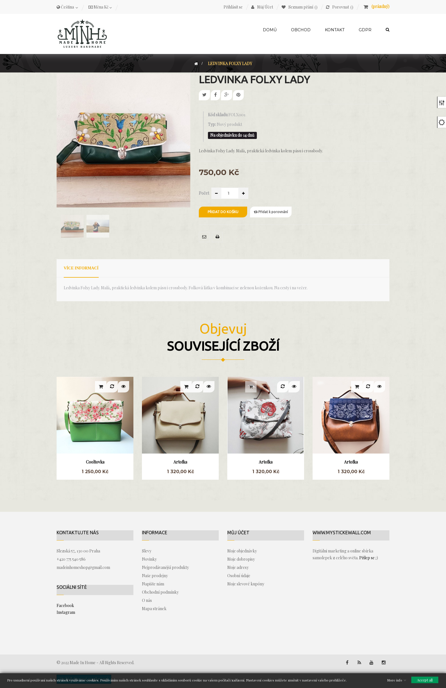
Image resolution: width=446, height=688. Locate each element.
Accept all (425, 679)
